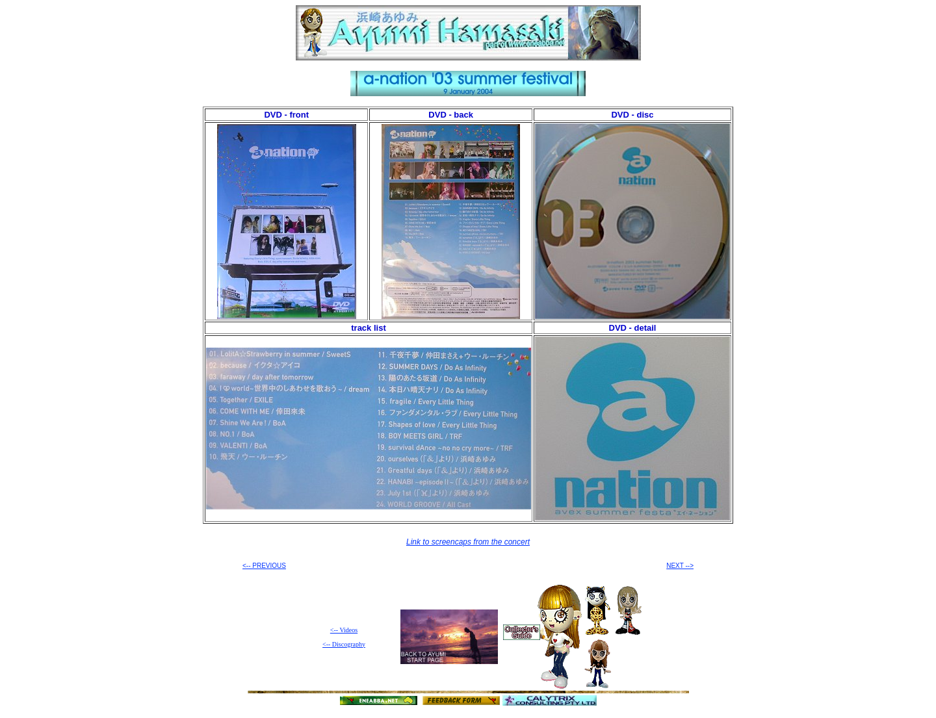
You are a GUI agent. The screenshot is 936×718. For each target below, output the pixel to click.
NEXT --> (680, 565)
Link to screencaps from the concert (468, 541)
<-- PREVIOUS (264, 565)
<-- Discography (343, 644)
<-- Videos (344, 630)
